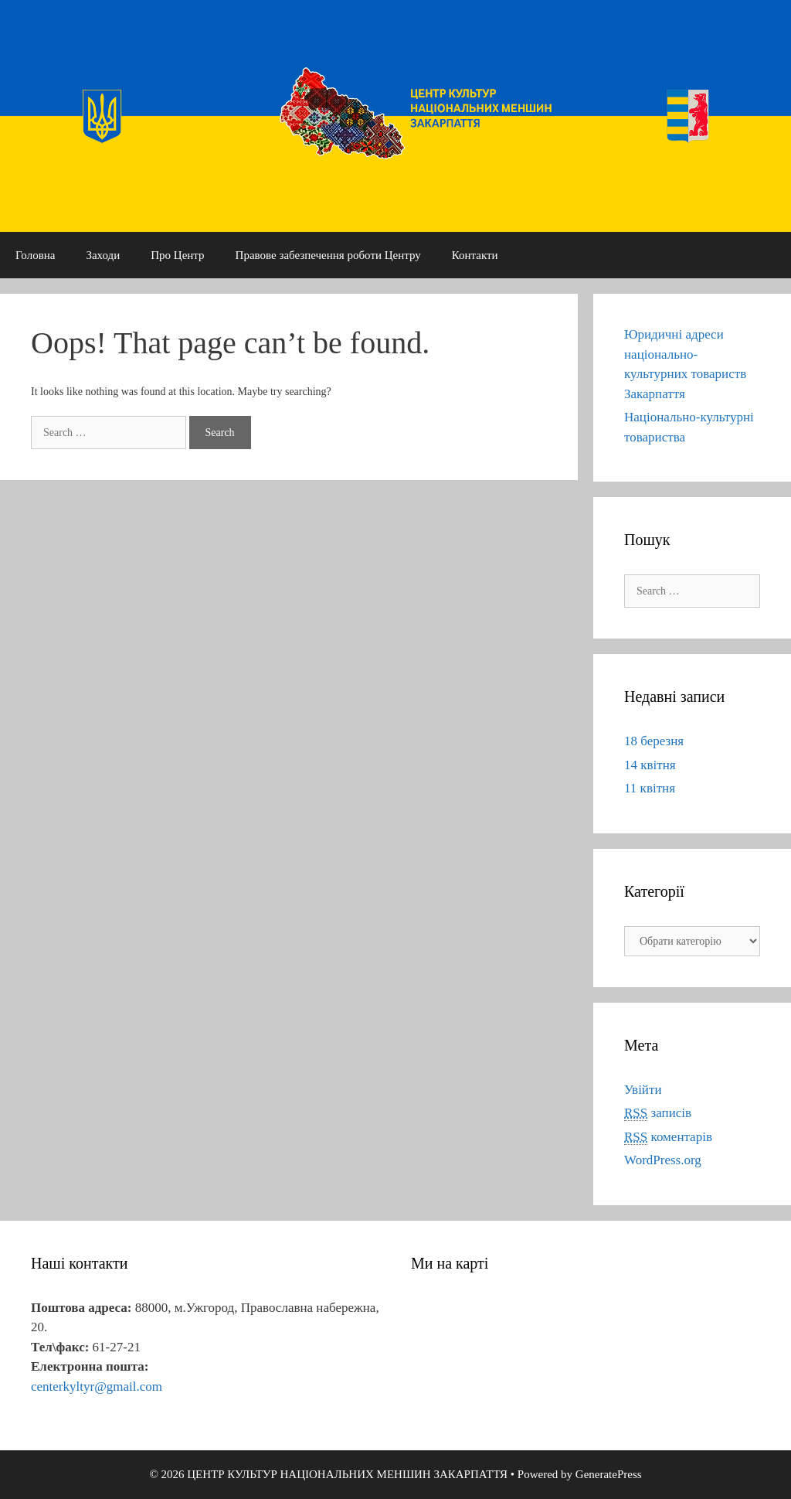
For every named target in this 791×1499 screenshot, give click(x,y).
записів (657, 1113)
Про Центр (177, 255)
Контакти (475, 255)
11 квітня (649, 788)
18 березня (654, 741)
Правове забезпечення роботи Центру (328, 255)
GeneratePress (608, 1474)
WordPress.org (662, 1160)
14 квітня (650, 765)
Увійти (643, 1089)
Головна (35, 255)
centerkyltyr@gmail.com (96, 1386)
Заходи (103, 255)
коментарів (668, 1137)
